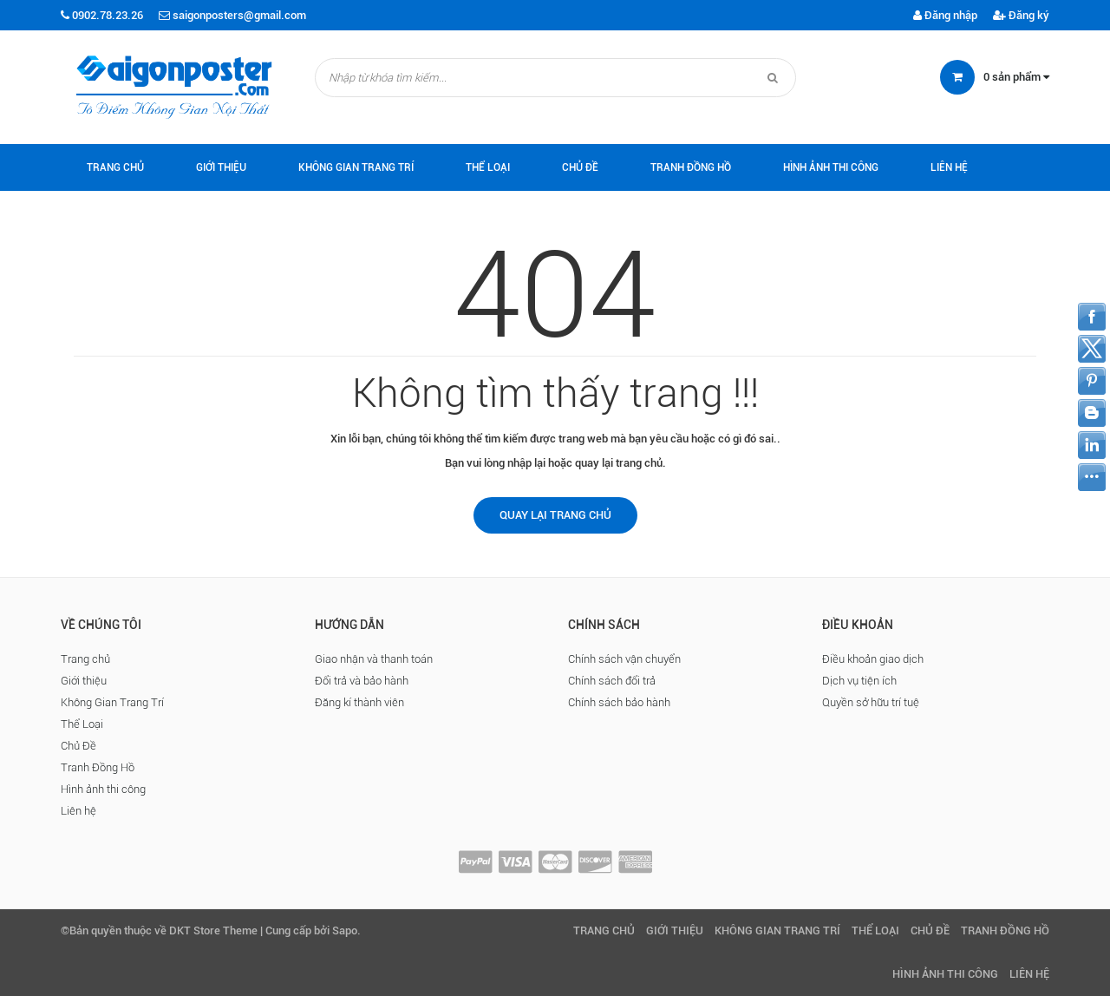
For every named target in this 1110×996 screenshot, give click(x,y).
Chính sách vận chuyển (624, 658)
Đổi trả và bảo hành (361, 680)
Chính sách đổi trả (612, 680)
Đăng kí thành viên (359, 702)
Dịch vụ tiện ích (859, 680)
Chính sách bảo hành (619, 702)
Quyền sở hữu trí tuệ (870, 702)
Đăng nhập (945, 15)
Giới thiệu (221, 167)
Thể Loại (488, 167)
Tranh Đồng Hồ (690, 167)
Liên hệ (949, 167)
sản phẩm (1016, 76)
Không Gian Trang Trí (356, 167)
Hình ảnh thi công (830, 167)
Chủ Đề (580, 167)
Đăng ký (1021, 15)
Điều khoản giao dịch (873, 658)
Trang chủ (115, 167)
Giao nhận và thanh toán (374, 658)
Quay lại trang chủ (555, 514)
